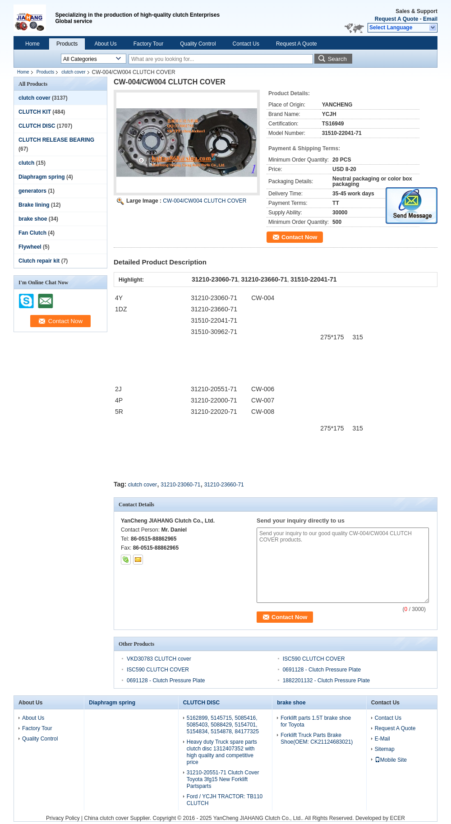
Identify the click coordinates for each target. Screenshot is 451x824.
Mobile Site (391, 760)
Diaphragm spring (41, 177)
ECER (397, 818)
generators (32, 191)
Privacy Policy (63, 818)
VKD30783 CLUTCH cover (159, 659)
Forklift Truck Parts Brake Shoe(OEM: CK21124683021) (317, 738)
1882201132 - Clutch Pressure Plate (326, 680)
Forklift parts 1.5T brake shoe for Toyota (316, 721)
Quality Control (198, 44)
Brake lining (34, 205)
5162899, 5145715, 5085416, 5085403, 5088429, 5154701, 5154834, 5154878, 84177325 (223, 725)
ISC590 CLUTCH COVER (314, 659)
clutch (26, 163)
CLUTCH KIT (34, 112)
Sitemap (385, 749)
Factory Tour (148, 44)
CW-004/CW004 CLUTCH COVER (204, 201)
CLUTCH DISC (36, 126)
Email (430, 19)
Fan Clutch (32, 233)
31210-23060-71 (180, 484)
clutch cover (73, 71)
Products (67, 44)
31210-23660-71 (224, 484)
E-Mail (382, 739)
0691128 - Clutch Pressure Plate (322, 670)
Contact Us (246, 44)
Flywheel (29, 247)
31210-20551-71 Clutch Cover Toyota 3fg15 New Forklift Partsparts (223, 779)
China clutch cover (106, 818)
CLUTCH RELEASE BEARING (56, 140)
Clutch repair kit (39, 261)
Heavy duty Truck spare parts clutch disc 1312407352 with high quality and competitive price (222, 752)
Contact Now (299, 237)
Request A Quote (396, 19)
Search (337, 59)
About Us (105, 44)
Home (32, 44)
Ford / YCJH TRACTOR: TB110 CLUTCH (225, 799)
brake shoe (32, 219)
